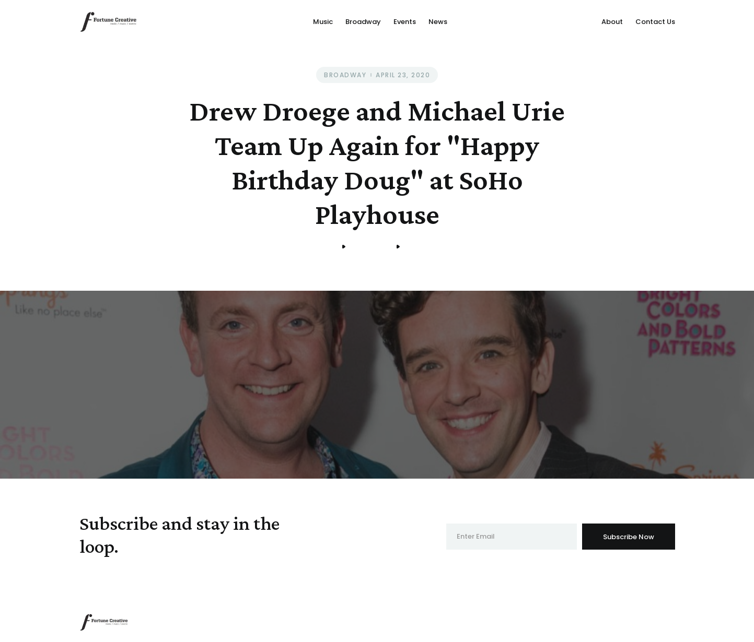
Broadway (363, 22)
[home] (108, 21)
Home (324, 247)
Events (404, 22)
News (437, 22)
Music (323, 22)
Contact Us (655, 22)
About (612, 22)
